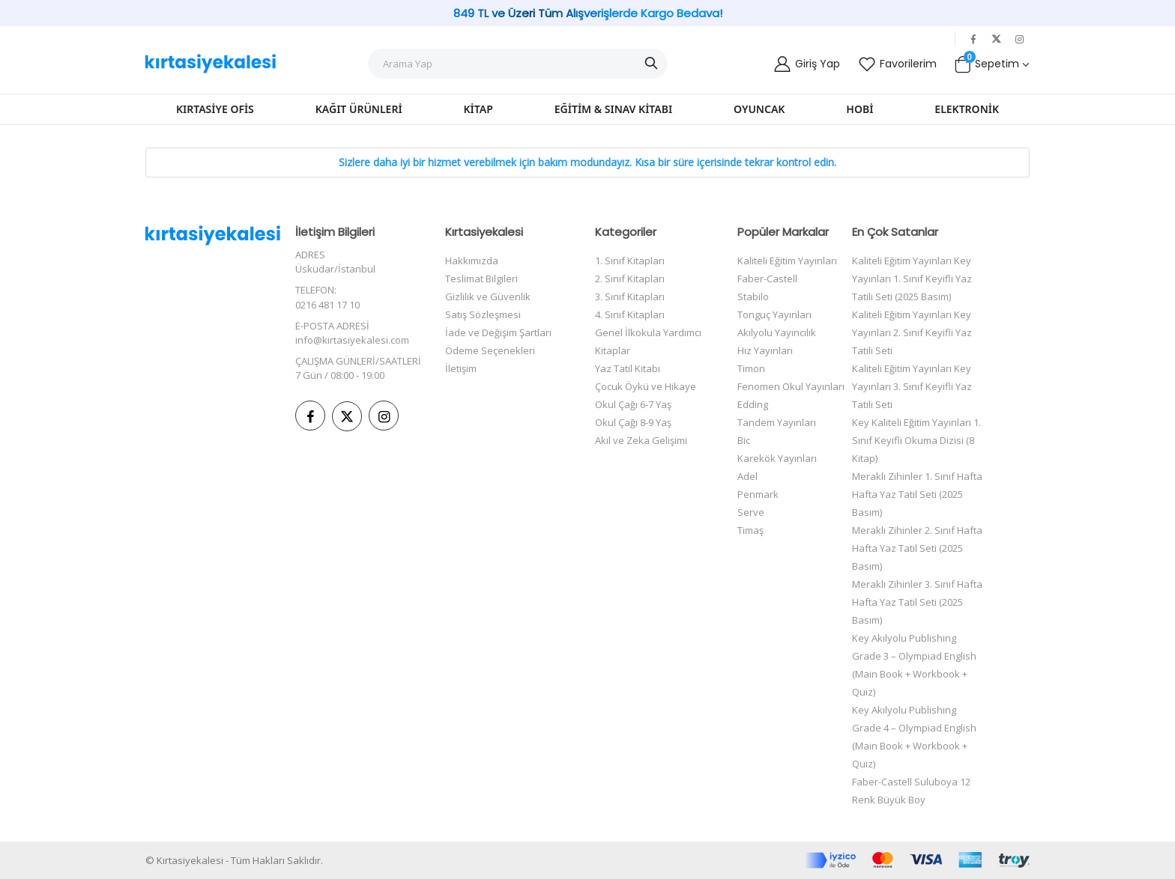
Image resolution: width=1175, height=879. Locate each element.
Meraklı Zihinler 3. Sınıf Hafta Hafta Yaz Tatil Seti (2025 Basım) (917, 602)
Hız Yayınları (765, 350)
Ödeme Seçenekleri (490, 350)
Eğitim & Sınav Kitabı (613, 109)
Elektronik (966, 109)
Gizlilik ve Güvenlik (488, 296)
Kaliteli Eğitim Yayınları (787, 260)
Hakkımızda (471, 260)
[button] (991, 63)
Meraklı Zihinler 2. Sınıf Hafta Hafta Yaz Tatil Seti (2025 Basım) (917, 548)
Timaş (750, 530)
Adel (747, 476)
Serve (750, 512)
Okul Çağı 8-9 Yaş (633, 422)
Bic (743, 440)
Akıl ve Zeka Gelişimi (641, 440)
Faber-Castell (767, 278)
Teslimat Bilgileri (481, 278)
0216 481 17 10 (327, 304)
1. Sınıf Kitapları (630, 260)
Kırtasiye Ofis (215, 109)
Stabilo (753, 296)
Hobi (859, 109)
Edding (752, 404)
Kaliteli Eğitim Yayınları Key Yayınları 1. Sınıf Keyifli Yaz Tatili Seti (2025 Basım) (912, 278)
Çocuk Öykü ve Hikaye (645, 386)
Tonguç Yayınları (774, 314)
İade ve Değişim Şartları (498, 332)
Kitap (478, 109)
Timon (751, 368)
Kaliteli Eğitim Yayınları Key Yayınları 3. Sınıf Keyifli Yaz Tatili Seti (912, 386)
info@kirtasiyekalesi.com (352, 340)
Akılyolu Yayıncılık (776, 332)
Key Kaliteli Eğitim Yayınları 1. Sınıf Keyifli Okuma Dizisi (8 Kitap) (916, 440)
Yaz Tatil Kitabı (627, 368)
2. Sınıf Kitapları (630, 278)
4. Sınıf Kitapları (630, 314)
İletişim (461, 368)
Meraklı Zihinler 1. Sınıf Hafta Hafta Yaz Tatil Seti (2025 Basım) (917, 494)
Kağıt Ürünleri (358, 109)
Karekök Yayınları (777, 458)
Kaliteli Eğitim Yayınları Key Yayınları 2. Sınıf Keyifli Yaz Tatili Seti (912, 332)
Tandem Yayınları (776, 422)
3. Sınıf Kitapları (630, 296)
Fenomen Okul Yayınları (791, 386)
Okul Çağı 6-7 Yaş (633, 404)
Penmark (758, 494)
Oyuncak (759, 109)
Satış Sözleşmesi (483, 314)
